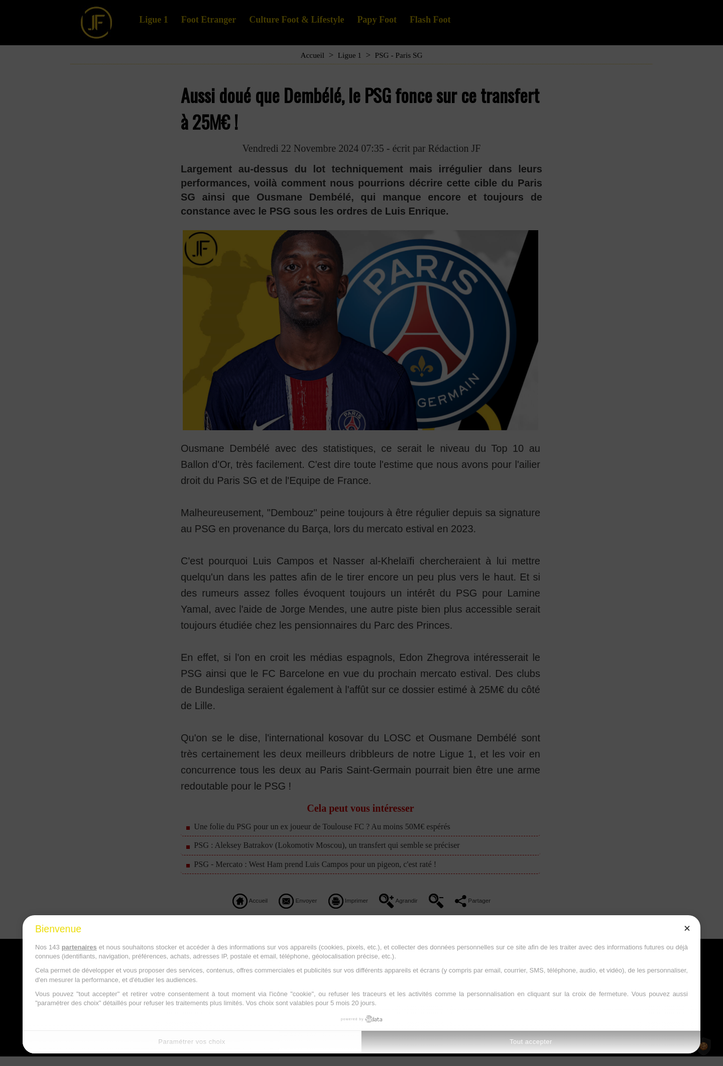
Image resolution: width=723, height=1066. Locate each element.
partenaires (79, 947)
